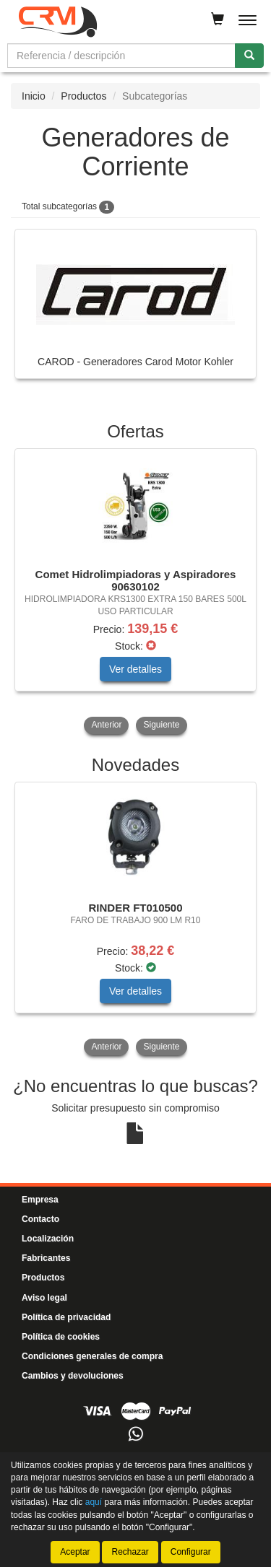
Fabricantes (46, 1258)
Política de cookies (61, 1337)
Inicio (34, 96)
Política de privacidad (66, 1317)
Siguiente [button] (161, 725)
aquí (93, 1502)
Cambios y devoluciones (73, 1376)
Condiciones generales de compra (92, 1356)
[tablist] (135, 592)
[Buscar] (249, 55)
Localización (48, 1239)
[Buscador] (121, 55)
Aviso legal (44, 1298)
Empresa (40, 1200)
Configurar (191, 1552)
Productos (83, 96)
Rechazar (129, 1552)
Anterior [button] (106, 725)
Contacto (40, 1219)
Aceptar (75, 1552)
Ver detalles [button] (135, 669)
